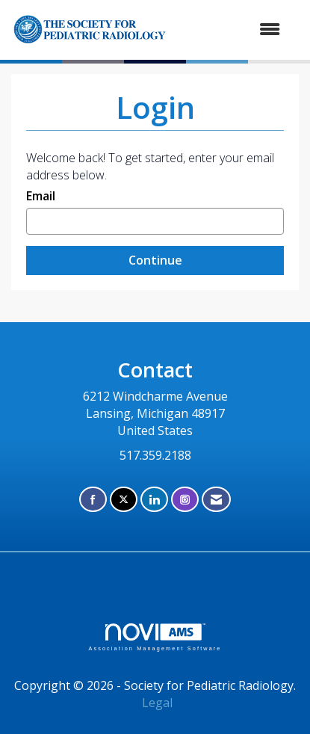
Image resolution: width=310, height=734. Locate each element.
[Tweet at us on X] (123, 500)
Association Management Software (154, 637)
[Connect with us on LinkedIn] (154, 500)
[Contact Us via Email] (216, 500)
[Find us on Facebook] (93, 500)
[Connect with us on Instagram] (185, 500)
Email (40, 196)
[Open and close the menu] (246, 29)
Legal (157, 702)
